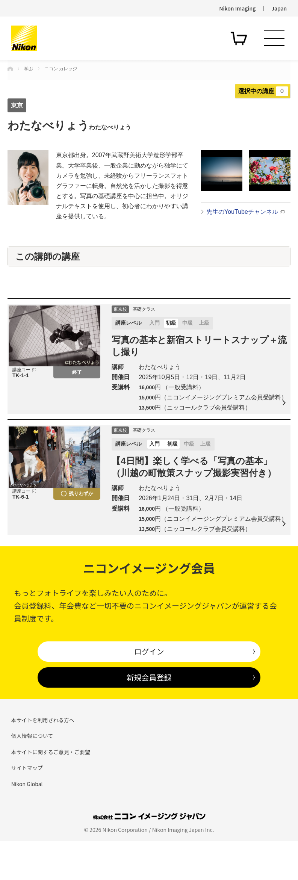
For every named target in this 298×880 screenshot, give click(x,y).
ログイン (149, 690)
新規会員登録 (148, 716)
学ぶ (28, 68)
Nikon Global (27, 822)
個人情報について (32, 774)
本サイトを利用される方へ (42, 758)
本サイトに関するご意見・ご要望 (50, 790)
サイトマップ (27, 806)
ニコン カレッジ (60, 68)
